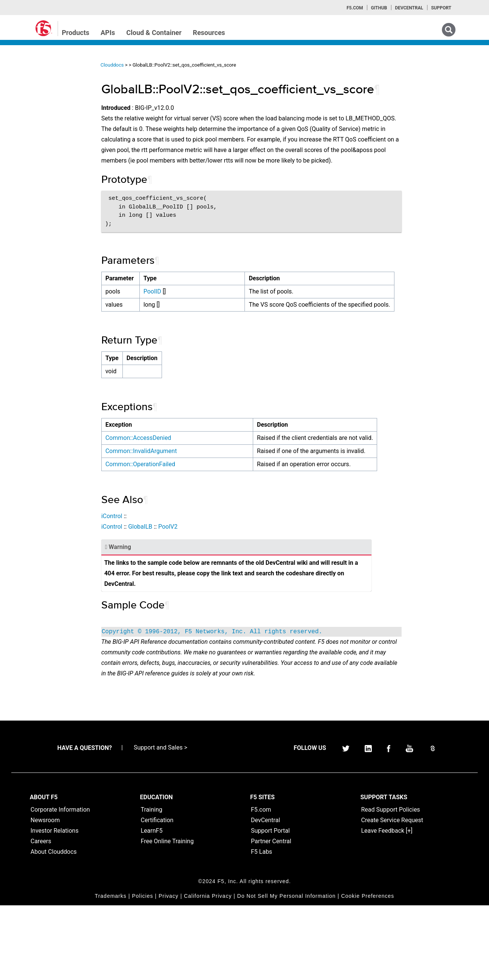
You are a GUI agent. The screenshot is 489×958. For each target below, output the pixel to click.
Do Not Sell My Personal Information (286, 949)
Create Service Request (392, 872)
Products (75, 32)
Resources (209, 32)
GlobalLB (174, 568)
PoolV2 (202, 568)
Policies (142, 949)
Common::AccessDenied (173, 458)
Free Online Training (167, 893)
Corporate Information (60, 862)
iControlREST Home (39, 100)
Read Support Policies (390, 862)
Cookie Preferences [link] (367, 949)
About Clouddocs (54, 904)
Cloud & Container (154, 32)
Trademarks (111, 949)
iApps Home (30, 87)
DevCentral (265, 872)
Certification (157, 872)
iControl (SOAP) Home (42, 114)
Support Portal (270, 883)
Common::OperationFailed (174, 506)
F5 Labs (261, 904)
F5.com (355, 8)
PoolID (185, 302)
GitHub (379, 8)
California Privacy (208, 949)
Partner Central (271, 893)
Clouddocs (146, 65)
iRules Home (31, 128)
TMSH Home (31, 155)
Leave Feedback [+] (387, 883)
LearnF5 (152, 883)
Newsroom (45, 872)
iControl (146, 558)
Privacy (169, 949)
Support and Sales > (160, 800)
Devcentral (409, 8)
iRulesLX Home (34, 141)
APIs (108, 32)
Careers (41, 893)
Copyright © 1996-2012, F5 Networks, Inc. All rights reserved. (246, 674)
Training (151, 862)
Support (441, 8)
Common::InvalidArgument (175, 482)
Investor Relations (54, 883)
